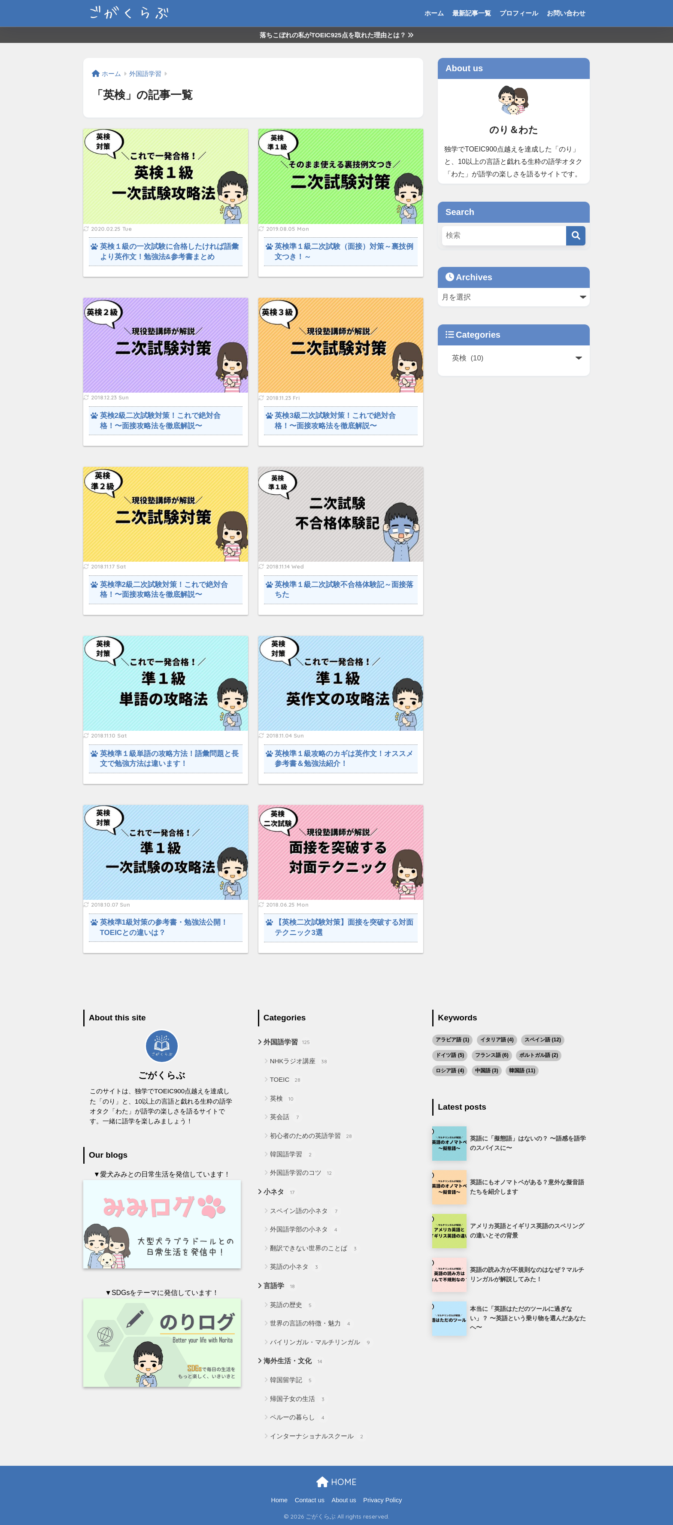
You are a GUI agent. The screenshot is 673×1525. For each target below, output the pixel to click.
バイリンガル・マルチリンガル (321, 1342)
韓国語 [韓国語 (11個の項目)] (522, 1071)
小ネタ (280, 1192)
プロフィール (519, 13)
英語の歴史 (292, 1305)
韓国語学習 (292, 1155)
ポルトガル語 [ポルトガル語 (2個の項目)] (538, 1055)
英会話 (286, 1117)
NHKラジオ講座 (299, 1061)
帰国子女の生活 (299, 1399)
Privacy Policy (382, 1500)
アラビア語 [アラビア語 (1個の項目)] (452, 1040)
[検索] (575, 235)
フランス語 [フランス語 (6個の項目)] (492, 1055)
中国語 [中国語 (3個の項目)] (486, 1071)
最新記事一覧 (471, 13)
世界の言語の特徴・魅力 (312, 1324)
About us (344, 1500)
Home (279, 1500)
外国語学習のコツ (302, 1173)
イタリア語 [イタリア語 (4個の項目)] (497, 1040)
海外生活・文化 (294, 1361)
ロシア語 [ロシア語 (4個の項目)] (450, 1071)
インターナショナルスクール (318, 1436)
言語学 (280, 1286)
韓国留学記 (292, 1380)
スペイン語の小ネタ (305, 1211)
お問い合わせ (566, 13)
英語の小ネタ (296, 1267)
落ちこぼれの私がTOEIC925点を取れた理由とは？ (336, 35)
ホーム (434, 13)
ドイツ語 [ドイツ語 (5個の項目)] (450, 1055)
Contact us (309, 1500)
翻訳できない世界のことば (315, 1249)
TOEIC (286, 1080)
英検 (283, 1099)
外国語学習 (287, 1042)
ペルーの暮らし (299, 1418)
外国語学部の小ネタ (305, 1230)
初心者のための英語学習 (312, 1136)
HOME (336, 1482)
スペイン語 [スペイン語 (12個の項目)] (542, 1040)
